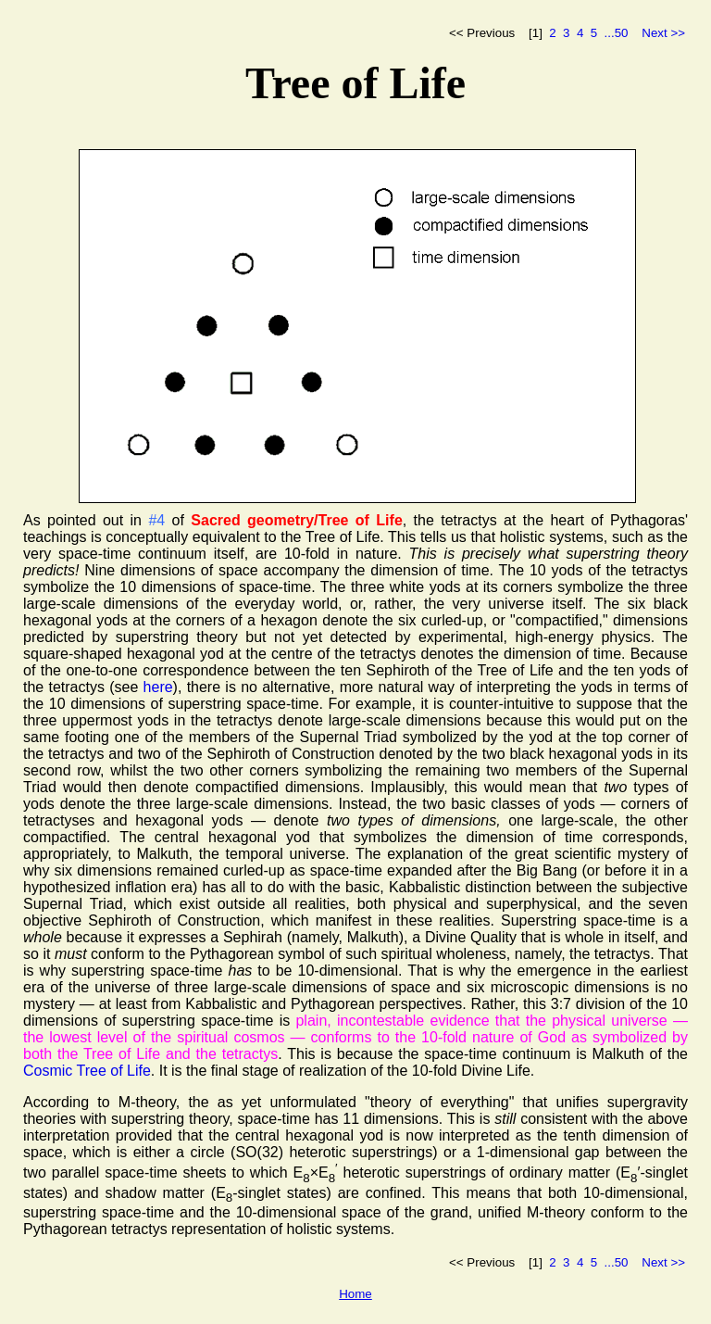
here (158, 687)
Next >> (663, 33)
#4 (156, 520)
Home (355, 1294)
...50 (617, 33)
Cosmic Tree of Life (87, 1070)
